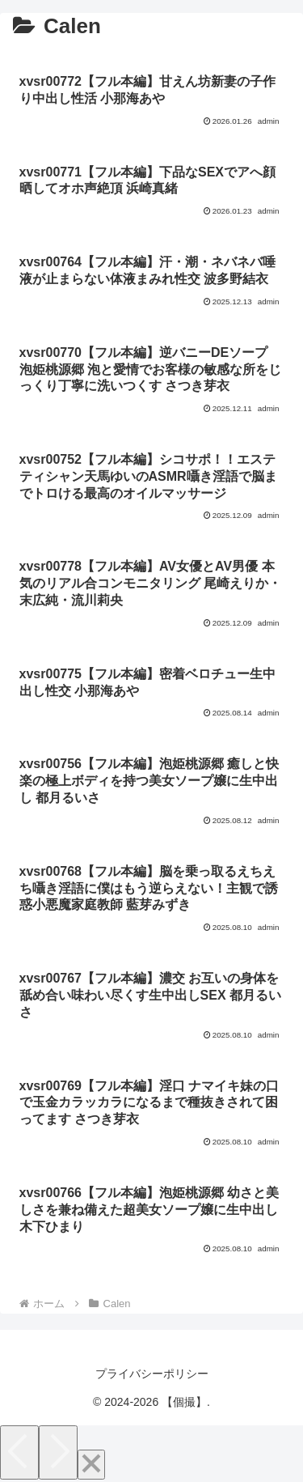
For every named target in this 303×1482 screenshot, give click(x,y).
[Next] (58, 1452)
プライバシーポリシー (151, 1373)
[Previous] (19, 1452)
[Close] (91, 1465)
